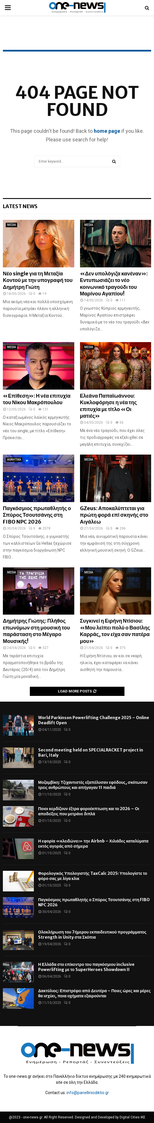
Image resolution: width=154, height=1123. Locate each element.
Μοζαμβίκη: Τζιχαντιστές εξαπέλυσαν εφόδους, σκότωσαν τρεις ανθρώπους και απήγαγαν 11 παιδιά (92, 785)
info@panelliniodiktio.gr (88, 1092)
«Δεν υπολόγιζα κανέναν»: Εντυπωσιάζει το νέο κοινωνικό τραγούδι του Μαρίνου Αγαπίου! (114, 283)
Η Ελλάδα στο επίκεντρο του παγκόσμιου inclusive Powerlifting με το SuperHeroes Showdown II (86, 967)
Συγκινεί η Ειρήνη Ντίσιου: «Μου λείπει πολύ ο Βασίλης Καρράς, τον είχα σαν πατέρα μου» (115, 630)
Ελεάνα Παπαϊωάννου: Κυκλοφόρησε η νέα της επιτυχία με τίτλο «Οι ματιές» (108, 405)
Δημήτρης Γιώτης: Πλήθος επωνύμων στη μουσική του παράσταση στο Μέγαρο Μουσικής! (36, 630)
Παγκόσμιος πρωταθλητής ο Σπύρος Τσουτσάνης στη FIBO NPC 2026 (37, 515)
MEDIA (11, 224)
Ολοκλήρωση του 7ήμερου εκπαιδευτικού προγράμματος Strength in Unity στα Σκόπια (92, 934)
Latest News (20, 206)
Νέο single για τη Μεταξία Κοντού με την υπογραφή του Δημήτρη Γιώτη (38, 280)
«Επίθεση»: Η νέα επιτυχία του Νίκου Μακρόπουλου (37, 399)
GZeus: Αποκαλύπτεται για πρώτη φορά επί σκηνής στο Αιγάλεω (114, 515)
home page (107, 131)
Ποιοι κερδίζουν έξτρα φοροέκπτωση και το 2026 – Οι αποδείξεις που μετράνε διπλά (88, 811)
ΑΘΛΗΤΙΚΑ (14, 459)
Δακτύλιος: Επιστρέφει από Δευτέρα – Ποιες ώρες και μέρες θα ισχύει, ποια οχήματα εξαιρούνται (94, 993)
